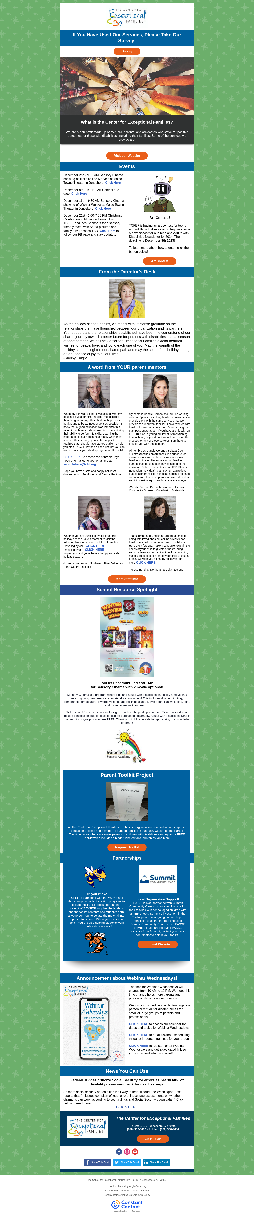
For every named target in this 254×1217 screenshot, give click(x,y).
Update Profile (110, 1190)
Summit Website (157, 944)
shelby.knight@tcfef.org (125, 1195)
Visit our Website (127, 155)
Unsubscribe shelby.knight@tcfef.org (127, 1186)
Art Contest (159, 261)
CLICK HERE (73, 457)
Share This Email (100, 1162)
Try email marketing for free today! (127, 1211)
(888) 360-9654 (169, 1129)
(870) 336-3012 (136, 1129)
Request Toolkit (127, 847)
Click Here (113, 182)
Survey (127, 51)
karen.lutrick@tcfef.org (80, 464)
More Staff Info (127, 579)
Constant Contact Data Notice (135, 1190)
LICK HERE (146, 562)
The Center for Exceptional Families (153, 1118)
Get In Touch (153, 1138)
